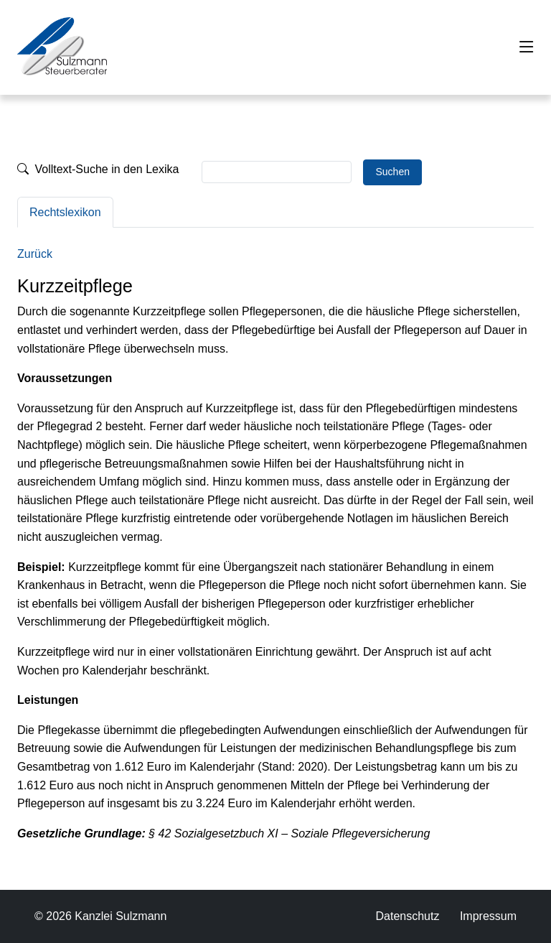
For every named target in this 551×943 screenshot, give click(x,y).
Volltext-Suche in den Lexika (98, 169)
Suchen (392, 171)
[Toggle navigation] (527, 47)
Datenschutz (407, 916)
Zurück (34, 254)
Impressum (488, 916)
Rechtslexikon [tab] (65, 212)
